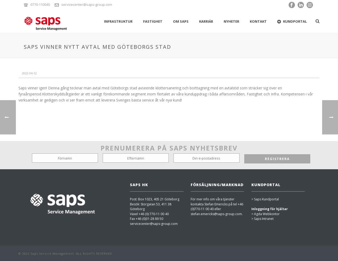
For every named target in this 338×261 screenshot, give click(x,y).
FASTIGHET (152, 21)
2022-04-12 (29, 73)
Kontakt (258, 21)
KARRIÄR (206, 21)
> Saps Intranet (262, 218)
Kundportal (292, 21)
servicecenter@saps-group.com (86, 4)
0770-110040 (40, 4)
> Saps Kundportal (265, 199)
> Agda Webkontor (265, 214)
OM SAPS (181, 21)
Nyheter (231, 21)
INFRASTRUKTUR (118, 21)
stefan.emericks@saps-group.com (216, 214)
